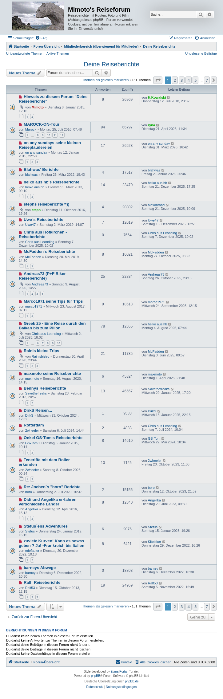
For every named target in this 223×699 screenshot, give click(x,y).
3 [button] (182, 80)
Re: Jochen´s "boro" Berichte (52, 487)
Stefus (30, 531)
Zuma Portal (119, 671)
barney (30, 573)
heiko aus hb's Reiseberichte (51, 182)
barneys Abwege (40, 567)
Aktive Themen (57, 53)
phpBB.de (132, 681)
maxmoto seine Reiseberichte (52, 373)
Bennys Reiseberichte (45, 388)
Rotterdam (34, 425)
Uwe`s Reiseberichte (43, 219)
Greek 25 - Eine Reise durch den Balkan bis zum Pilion (52, 325)
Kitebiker (154, 542)
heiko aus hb (34, 187)
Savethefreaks (36, 393)
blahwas (31, 174)
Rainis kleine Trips (41, 350)
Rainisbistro (40, 356)
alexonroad (156, 205)
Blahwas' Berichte (41, 169)
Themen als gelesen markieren (105, 80)
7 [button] (207, 80)
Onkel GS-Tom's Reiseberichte (53, 437)
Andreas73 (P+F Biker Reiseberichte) (42, 276)
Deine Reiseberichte (111, 64)
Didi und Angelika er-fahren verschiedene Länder (48, 501)
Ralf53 (30, 588)
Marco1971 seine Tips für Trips (53, 301)
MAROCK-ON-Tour (41, 124)
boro (28, 492)
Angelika (31, 509)
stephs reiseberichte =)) (46, 204)
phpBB (95, 675)
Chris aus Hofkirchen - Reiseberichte (43, 234)
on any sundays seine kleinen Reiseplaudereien (50, 145)
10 (48, 135)
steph (36, 210)
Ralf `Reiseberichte (42, 582)
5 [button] (195, 80)
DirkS (29, 415)
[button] (157, 80)
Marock (30, 129)
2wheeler (32, 430)
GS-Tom (31, 443)
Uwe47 (30, 224)
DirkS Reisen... (38, 410)
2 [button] (174, 80)
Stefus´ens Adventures (46, 526)
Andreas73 (40, 284)
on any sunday (36, 152)
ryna (151, 125)
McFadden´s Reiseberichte (49, 251)
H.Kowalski (157, 97)
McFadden (33, 257)
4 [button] (188, 80)
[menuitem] (41, 38)
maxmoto (32, 378)
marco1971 (33, 306)
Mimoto (38, 107)
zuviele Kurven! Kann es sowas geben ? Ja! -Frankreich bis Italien (51, 543)
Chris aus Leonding (39, 242)
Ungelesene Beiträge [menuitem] (201, 53)
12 (61, 135)
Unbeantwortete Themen (24, 53)
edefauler (32, 550)
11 (55, 135)
